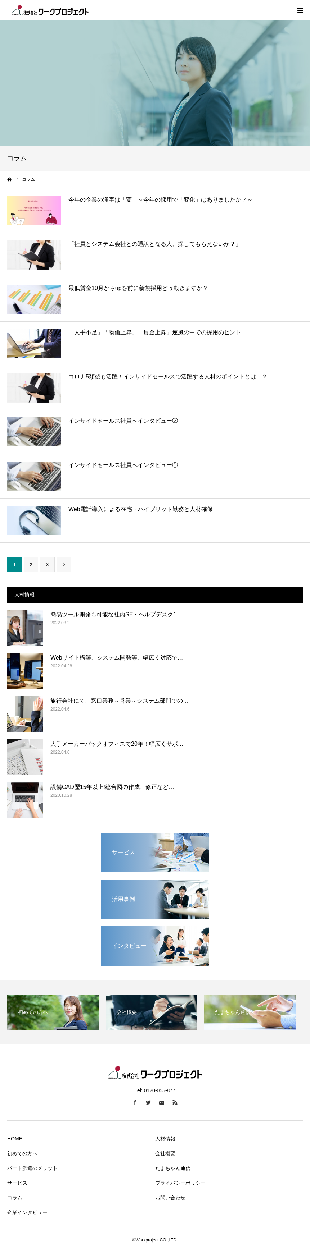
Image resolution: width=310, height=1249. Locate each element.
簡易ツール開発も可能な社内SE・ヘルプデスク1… (116, 614)
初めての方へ (22, 1153)
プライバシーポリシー (180, 1183)
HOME (14, 1139)
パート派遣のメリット (32, 1168)
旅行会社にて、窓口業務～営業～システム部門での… (119, 701)
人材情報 (165, 1139)
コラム (14, 1197)
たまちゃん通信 (172, 1168)
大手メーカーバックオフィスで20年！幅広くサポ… (117, 744)
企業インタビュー (27, 1212)
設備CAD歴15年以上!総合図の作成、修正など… (112, 787)
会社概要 (165, 1153)
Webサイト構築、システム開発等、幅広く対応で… (116, 658)
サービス (17, 1183)
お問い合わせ (170, 1197)
